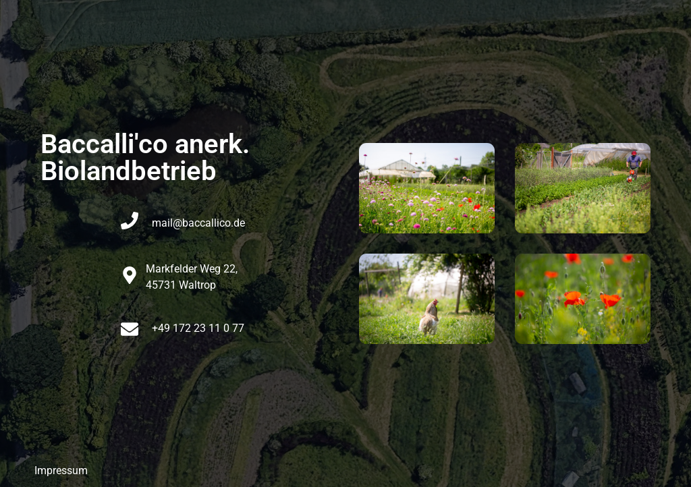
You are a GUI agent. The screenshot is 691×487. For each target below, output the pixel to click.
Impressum (61, 470)
